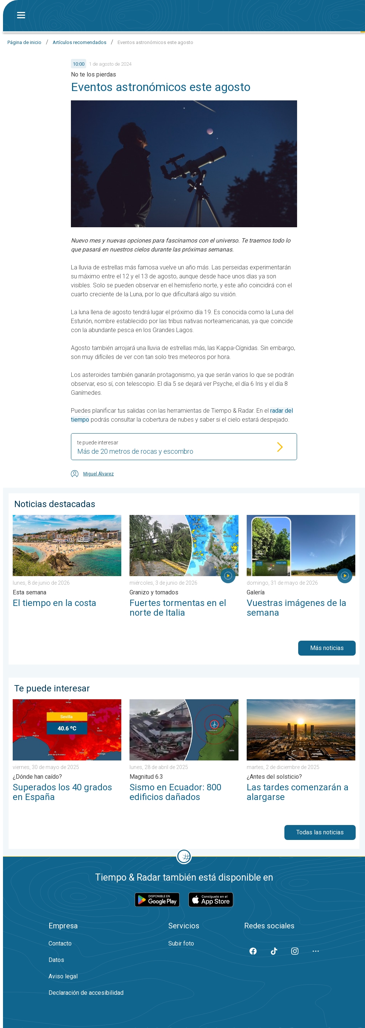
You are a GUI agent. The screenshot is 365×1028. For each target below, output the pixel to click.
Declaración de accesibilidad (86, 992)
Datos (56, 959)
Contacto (60, 943)
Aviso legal (63, 976)
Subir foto (181, 943)
